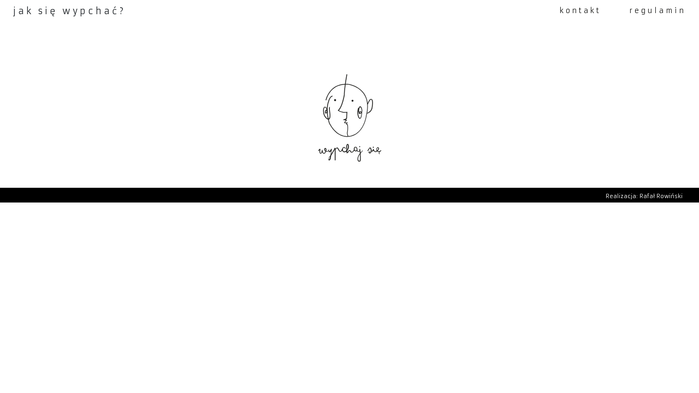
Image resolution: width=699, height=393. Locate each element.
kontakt (580, 10)
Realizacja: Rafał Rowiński (644, 196)
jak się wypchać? (69, 10)
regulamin (658, 10)
